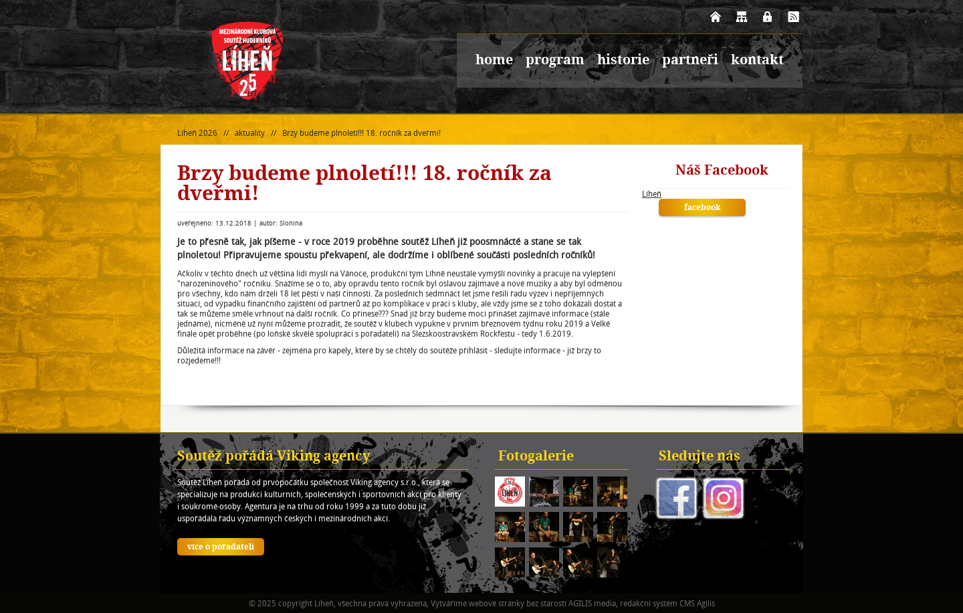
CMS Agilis (697, 603)
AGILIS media (592, 603)
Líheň (651, 194)
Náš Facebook (721, 171)
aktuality (250, 133)
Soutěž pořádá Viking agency (273, 457)
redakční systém (648, 603)
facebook (702, 208)
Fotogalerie (536, 457)
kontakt (757, 61)
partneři (690, 61)
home (494, 61)
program (555, 61)
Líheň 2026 (197, 133)
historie (623, 61)
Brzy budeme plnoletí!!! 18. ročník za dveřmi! (361, 133)
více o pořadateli (220, 547)
